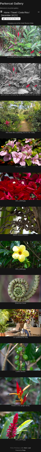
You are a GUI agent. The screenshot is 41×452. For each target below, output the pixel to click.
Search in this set (12, 19)
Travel (14, 12)
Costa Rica (23, 12)
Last (29, 448)
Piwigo (24, 450)
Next (25, 448)
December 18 (7, 15)
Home (6, 12)
